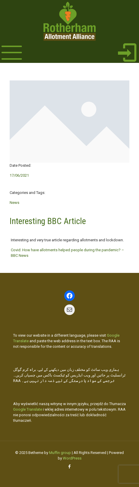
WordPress (72, 458)
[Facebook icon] (69, 466)
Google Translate (27, 409)
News (14, 202)
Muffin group (60, 452)
